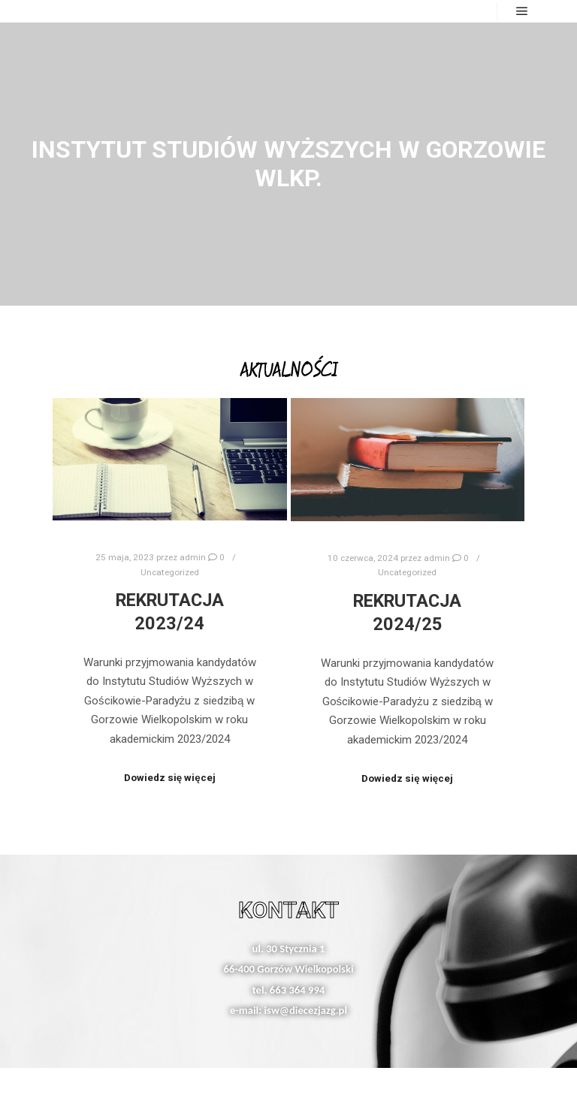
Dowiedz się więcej (170, 777)
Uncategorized (169, 572)
